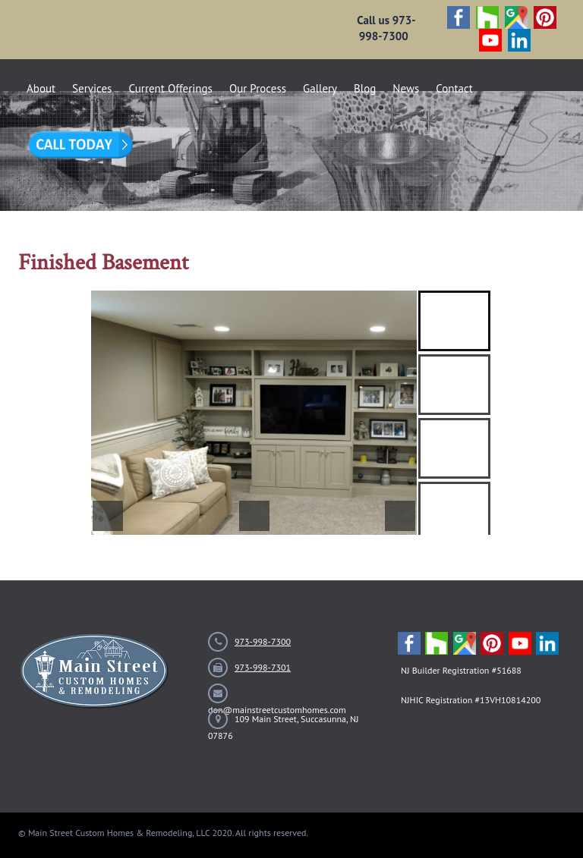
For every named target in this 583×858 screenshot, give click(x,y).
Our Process (257, 88)
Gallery (320, 88)
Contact (454, 88)
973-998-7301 (263, 667)
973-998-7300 (263, 641)
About (41, 88)
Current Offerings (170, 88)
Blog (365, 88)
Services (92, 88)
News (405, 88)
